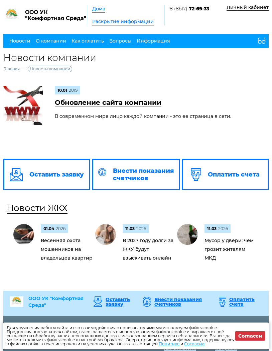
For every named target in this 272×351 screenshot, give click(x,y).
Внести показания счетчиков (178, 301)
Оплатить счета (242, 301)
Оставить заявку (118, 301)
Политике (169, 343)
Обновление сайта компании (108, 102)
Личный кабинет (248, 7)
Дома (98, 9)
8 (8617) (189, 9)
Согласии (194, 343)
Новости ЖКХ (37, 208)
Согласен (250, 336)
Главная (11, 68)
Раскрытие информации (123, 21)
